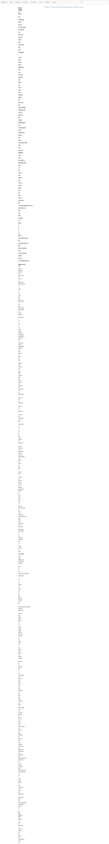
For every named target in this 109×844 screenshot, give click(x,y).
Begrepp (47, 2)
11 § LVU (64, 764)
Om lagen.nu (52, 843)
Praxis (41, 2)
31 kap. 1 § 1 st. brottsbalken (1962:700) (95, 14)
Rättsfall (17, 2)
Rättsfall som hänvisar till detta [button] (84, 22)
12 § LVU (35, 780)
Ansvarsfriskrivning (61, 843)
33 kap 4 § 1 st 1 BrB (55, 365)
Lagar (11, 2)
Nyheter (54, 2)
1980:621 (48, 751)
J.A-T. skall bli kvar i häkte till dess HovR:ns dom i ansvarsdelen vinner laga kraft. (52, 561)
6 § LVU (53, 762)
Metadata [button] (79, 7)
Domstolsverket (89, 20)
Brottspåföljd (89, 15)
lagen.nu (4, 2)
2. (28, 561)
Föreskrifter (34, 2)
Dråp (87, 17)
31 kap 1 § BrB (53, 330)
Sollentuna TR (4, 7)
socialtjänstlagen (56, 334)
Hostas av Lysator (83, 843)
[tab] (92, 7)
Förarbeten (25, 2)
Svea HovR (4, 9)
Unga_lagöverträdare (90, 18)
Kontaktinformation (72, 843)
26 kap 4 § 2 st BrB (39, 711)
